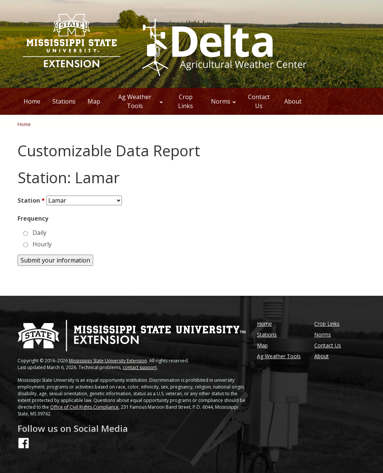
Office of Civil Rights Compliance (84, 407)
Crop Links (185, 101)
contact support (140, 367)
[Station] (84, 200)
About (292, 101)
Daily (39, 232)
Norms (223, 101)
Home (32, 101)
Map (94, 101)
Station (31, 200)
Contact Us (259, 101)
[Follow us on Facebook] (24, 443)
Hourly (42, 244)
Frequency (33, 218)
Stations (64, 101)
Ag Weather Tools (140, 101)
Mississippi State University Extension (108, 360)
